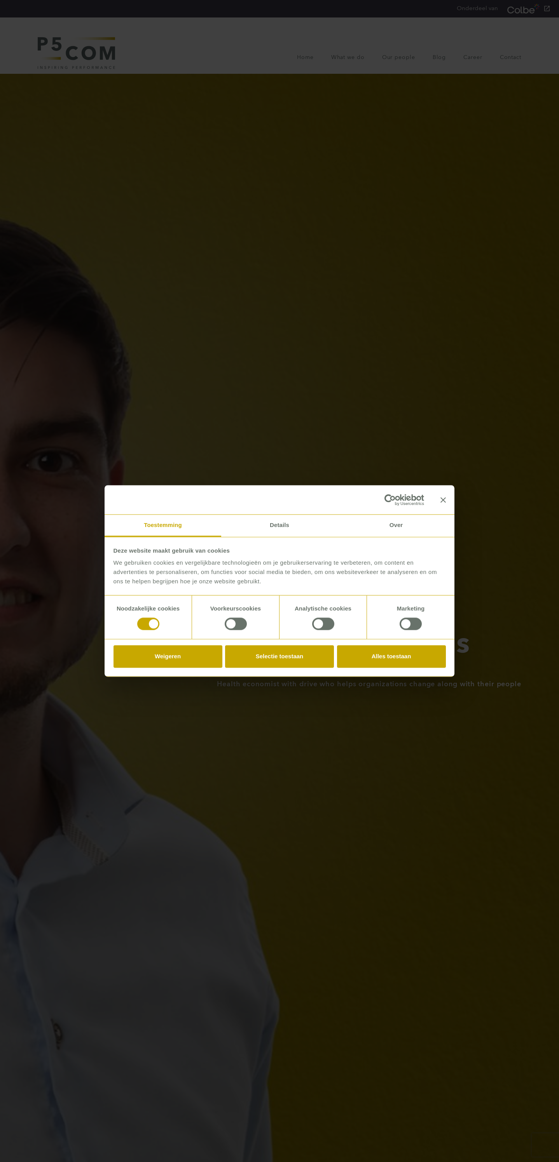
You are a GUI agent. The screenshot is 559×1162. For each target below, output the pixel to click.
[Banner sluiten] (443, 500)
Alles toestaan (391, 656)
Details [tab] (279, 525)
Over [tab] (396, 525)
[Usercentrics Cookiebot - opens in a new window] (390, 500)
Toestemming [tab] (163, 525)
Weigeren (168, 656)
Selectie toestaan (280, 656)
